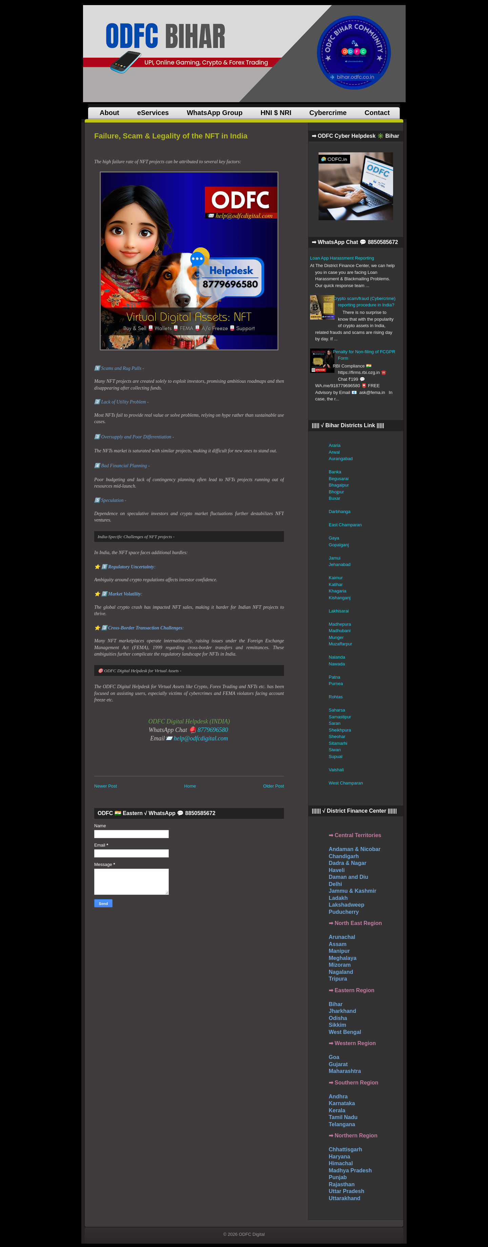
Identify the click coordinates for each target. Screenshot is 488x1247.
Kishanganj (339, 597)
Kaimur (336, 577)
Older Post (273, 786)
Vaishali (336, 769)
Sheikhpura (340, 730)
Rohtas (336, 696)
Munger (336, 637)
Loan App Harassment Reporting (342, 258)
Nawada (337, 663)
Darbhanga (339, 511)
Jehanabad (339, 564)
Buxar (334, 498)
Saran (335, 723)
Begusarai (339, 478)
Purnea (336, 683)
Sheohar (337, 736)
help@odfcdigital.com (201, 738)
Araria (335, 445)
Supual (335, 756)
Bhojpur (336, 491)
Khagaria (337, 590)
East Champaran (345, 524)
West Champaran (346, 783)
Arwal (334, 452)
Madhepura (340, 624)
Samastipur (340, 716)
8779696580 (213, 729)
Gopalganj (339, 544)
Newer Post (105, 786)
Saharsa (337, 710)
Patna (334, 677)
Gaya (334, 538)
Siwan (335, 749)
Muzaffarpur (340, 643)
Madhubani (339, 630)
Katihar (336, 584)
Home (190, 786)
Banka (335, 471)
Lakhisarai (339, 610)
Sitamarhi (338, 743)
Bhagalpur (339, 485)
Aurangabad (341, 458)
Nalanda (337, 657)
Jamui (335, 558)
